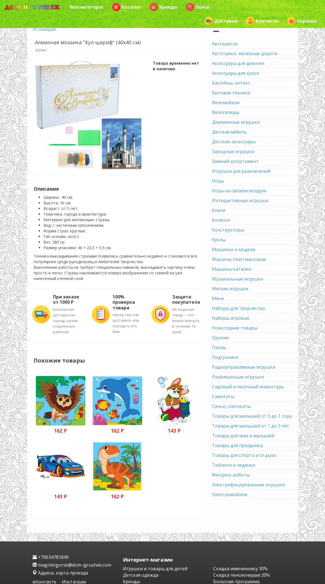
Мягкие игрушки (230, 289)
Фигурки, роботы (231, 475)
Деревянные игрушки (236, 122)
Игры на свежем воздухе (239, 191)
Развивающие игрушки (238, 377)
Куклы (218, 240)
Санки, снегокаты (231, 406)
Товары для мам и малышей (243, 436)
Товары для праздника (237, 445)
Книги (218, 210)
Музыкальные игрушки (237, 279)
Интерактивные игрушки (240, 200)
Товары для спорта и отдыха (244, 455)
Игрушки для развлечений (241, 171)
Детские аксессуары (234, 142)
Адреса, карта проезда (60, 573)
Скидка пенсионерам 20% (241, 575)
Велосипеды (225, 112)
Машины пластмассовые (239, 259)
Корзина (302, 21)
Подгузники (225, 357)
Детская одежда (140, 575)
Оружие (220, 338)
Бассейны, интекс (231, 83)
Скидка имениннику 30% (240, 569)
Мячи (218, 298)
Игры (218, 181)
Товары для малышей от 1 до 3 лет (250, 426)
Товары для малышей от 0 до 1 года (252, 416)
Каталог (126, 7)
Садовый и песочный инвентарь (248, 387)
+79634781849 (50, 557)
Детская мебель (229, 132)
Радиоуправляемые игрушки (243, 367)
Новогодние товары (234, 328)
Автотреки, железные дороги (244, 53)
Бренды (163, 7)
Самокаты (223, 396)
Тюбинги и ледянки (233, 465)
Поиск (198, 7)
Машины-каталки (231, 269)
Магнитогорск (87, 7)
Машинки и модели (233, 249)
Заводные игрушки (233, 151)
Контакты (262, 21)
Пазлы (219, 347)
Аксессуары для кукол (235, 73)
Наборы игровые (230, 318)
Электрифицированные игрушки (248, 485)
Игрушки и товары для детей (155, 569)
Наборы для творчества (238, 308)
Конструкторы (228, 230)
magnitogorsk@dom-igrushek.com (71, 565)
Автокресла (225, 44)
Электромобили (229, 494)
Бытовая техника (231, 93)
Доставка (221, 21)
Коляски (221, 220)
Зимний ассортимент (235, 161)
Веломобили (226, 102)
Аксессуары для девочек (238, 63)
